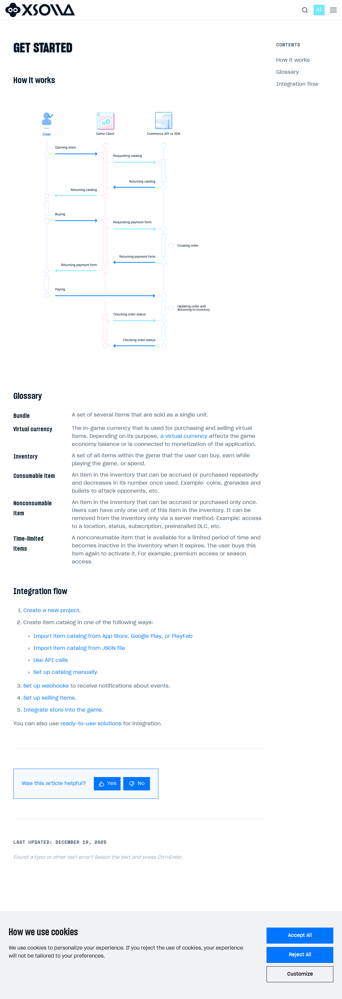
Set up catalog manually (65, 672)
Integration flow (297, 84)
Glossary (287, 72)
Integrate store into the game (62, 710)
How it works (293, 60)
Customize (300, 974)
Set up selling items (49, 698)
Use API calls (50, 660)
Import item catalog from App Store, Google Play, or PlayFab (112, 636)
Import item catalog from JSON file (79, 648)
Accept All (300, 935)
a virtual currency (183, 436)
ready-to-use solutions (91, 723)
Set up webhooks (46, 686)
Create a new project (51, 610)
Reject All (300, 955)
